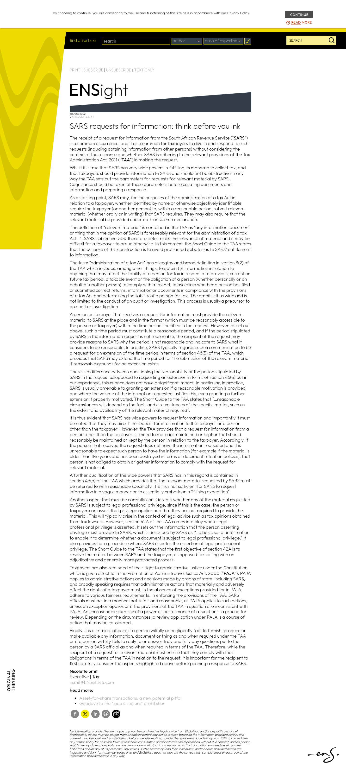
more (301, 22)
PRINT (75, 70)
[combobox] (186, 41)
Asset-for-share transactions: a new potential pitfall (130, 698)
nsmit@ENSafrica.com (92, 682)
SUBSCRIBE (93, 70)
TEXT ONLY (144, 70)
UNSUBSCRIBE (118, 70)
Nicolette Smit (84, 116)
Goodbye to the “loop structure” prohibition (122, 703)
